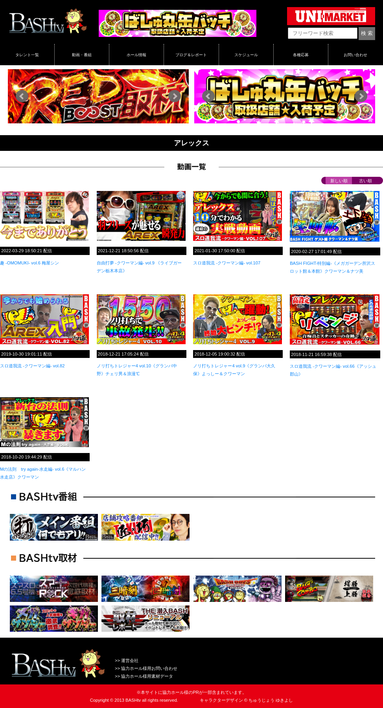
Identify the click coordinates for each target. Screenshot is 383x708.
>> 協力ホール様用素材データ (144, 676)
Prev (22, 96)
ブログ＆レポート (191, 54)
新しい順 (339, 180)
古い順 (365, 180)
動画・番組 (82, 54)
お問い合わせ (355, 54)
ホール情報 (136, 54)
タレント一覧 (27, 54)
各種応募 (301, 54)
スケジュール (246, 54)
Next (174, 96)
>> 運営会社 (126, 660)
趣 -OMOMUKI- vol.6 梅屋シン (29, 262)
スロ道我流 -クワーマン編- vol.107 (226, 262)
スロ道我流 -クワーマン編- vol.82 (32, 365)
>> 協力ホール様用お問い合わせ (146, 668)
